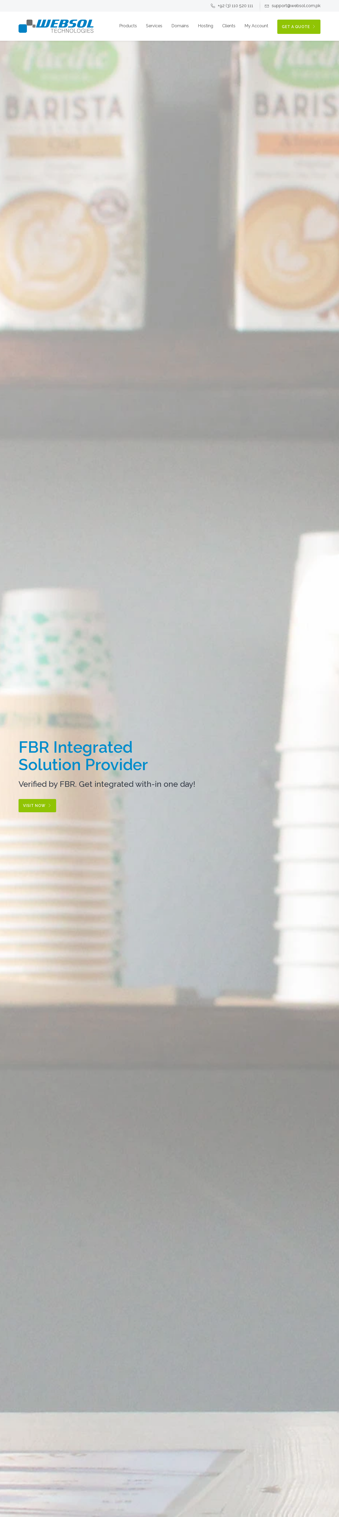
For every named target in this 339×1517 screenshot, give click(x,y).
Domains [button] (180, 25)
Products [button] (128, 25)
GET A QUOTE (299, 27)
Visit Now (37, 806)
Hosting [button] (205, 25)
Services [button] (154, 25)
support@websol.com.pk (292, 6)
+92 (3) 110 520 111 (232, 6)
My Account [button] (256, 25)
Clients (228, 25)
